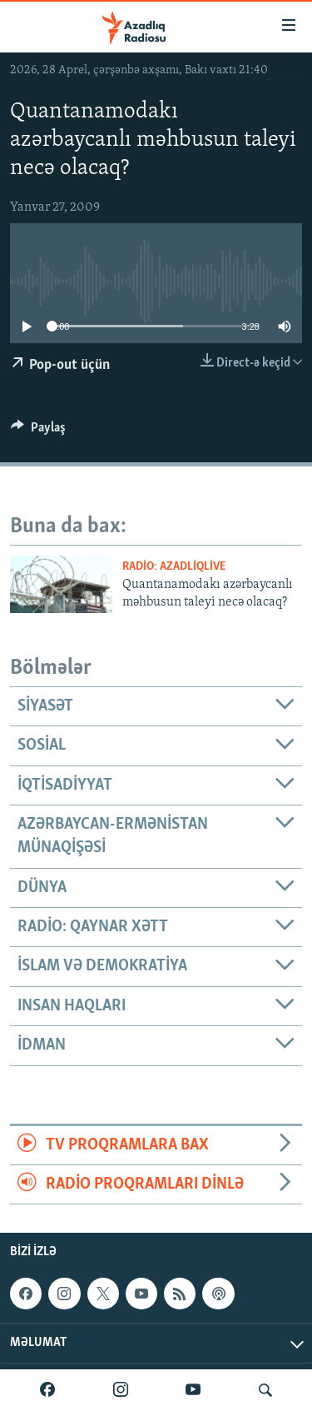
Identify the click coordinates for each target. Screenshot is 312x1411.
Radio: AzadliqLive (173, 567)
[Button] (38, 431)
